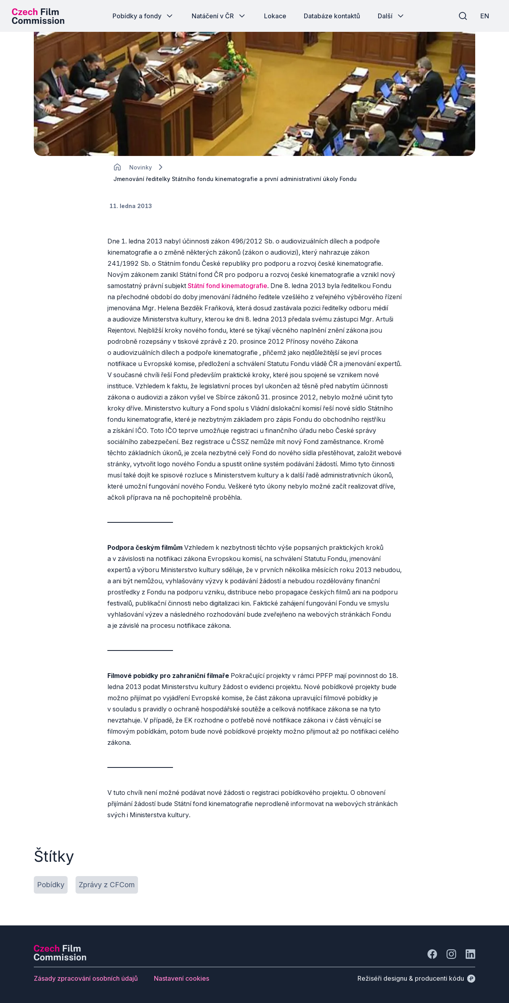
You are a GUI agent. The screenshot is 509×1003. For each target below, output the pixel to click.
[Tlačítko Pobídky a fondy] (143, 15)
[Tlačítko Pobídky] (50, 884)
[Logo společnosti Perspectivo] (60, 958)
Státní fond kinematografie (227, 286)
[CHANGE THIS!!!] (117, 167)
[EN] (484, 15)
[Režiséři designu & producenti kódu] (416, 978)
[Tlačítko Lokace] (275, 15)
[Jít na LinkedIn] (470, 954)
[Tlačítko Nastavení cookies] (181, 978)
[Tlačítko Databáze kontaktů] (332, 15)
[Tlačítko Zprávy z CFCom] (107, 884)
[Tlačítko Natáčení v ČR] (219, 15)
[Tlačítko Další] (391, 15)
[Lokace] (140, 167)
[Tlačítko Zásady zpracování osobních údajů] (86, 978)
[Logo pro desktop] (38, 16)
